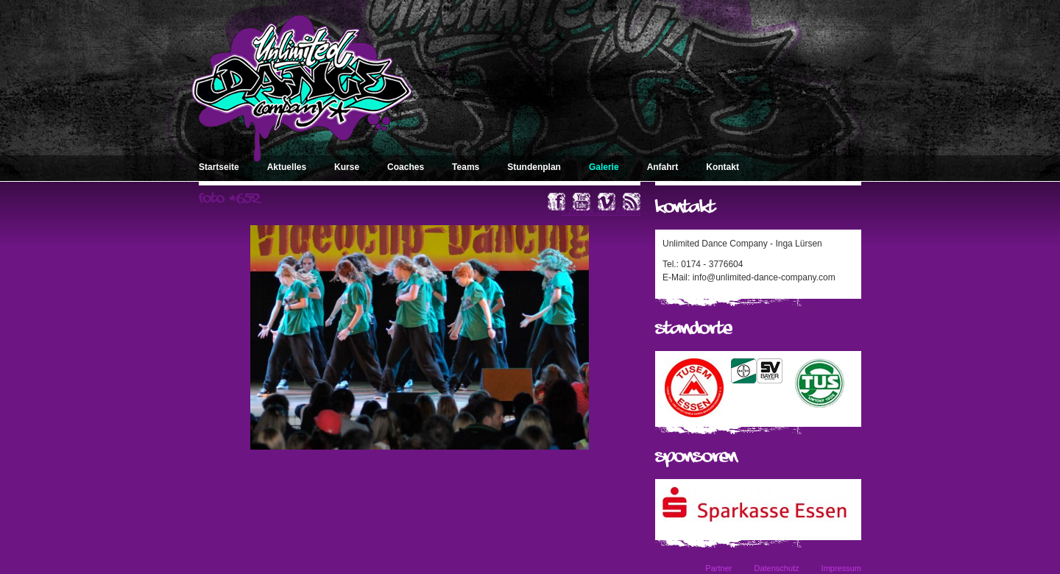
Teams (465, 167)
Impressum (841, 568)
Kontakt (722, 167)
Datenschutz (776, 568)
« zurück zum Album (600, 211)
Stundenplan (534, 167)
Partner (718, 568)
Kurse (346, 167)
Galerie (604, 167)
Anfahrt (663, 167)
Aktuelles (286, 167)
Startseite (219, 167)
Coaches (405, 167)
